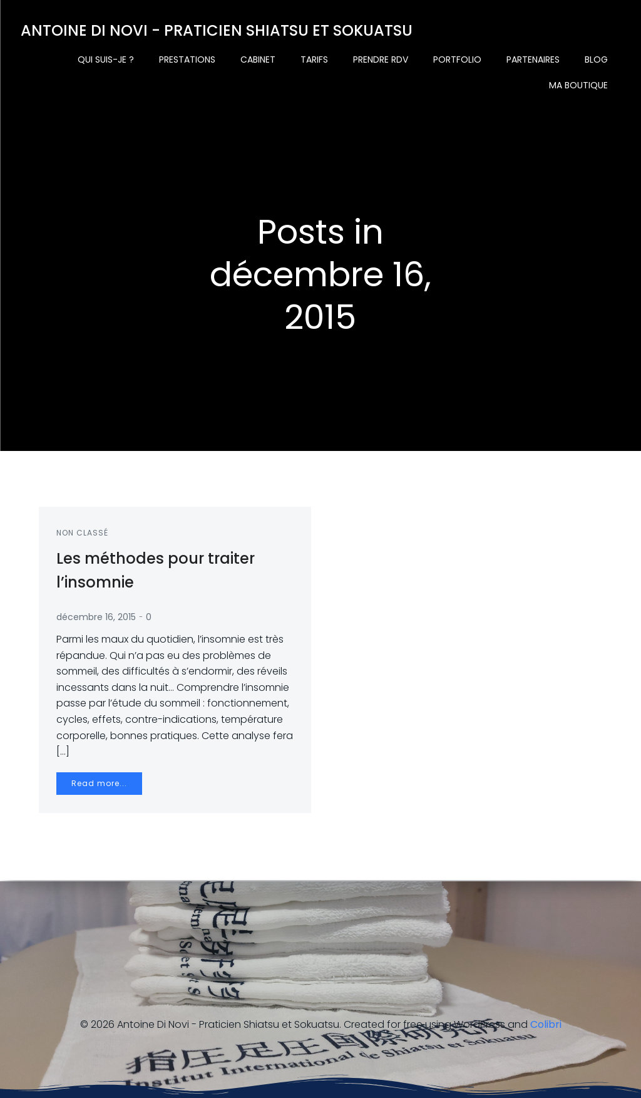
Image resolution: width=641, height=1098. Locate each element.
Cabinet (258, 59)
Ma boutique (579, 85)
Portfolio (458, 59)
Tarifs (315, 59)
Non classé (84, 534)
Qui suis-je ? (106, 59)
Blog (596, 59)
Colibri (546, 1024)
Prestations (188, 59)
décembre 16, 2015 (97, 619)
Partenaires (533, 59)
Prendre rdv (381, 59)
